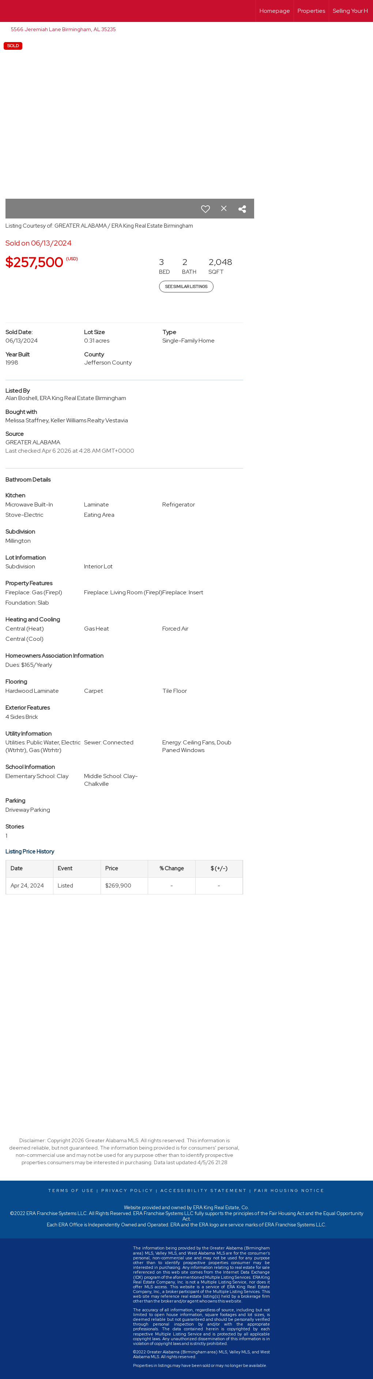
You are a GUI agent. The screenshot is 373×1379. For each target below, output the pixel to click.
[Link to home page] (9, 11)
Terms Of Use (71, 1190)
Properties (311, 11)
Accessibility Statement (204, 1190)
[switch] (205, 209)
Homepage (275, 11)
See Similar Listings (186, 286)
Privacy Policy (127, 1190)
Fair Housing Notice (289, 1190)
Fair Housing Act (286, 1213)
